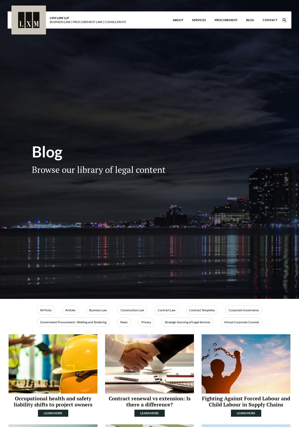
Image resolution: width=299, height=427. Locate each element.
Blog (250, 20)
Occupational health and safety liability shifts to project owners (53, 401)
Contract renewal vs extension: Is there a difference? (149, 401)
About (178, 20)
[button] (284, 20)
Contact (270, 20)
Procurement (226, 20)
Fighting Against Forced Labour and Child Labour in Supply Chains (246, 401)
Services (199, 20)
